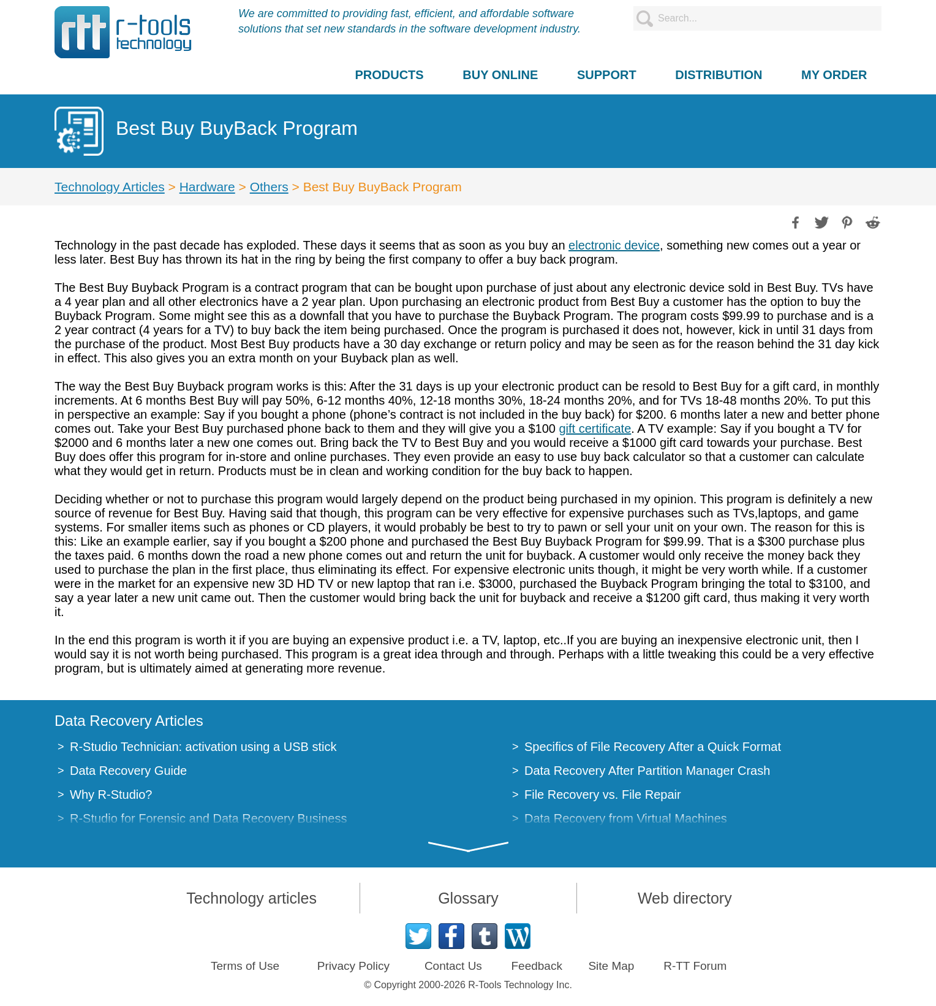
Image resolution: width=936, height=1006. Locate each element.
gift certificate (595, 428)
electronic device (614, 245)
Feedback (536, 965)
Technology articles (251, 898)
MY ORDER (834, 75)
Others (269, 187)
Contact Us (453, 965)
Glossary (468, 898)
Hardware (207, 187)
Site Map (611, 965)
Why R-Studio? (111, 794)
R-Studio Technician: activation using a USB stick (203, 746)
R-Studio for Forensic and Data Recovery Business (208, 818)
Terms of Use (245, 965)
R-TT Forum (695, 965)
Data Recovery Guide (128, 770)
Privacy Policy (353, 965)
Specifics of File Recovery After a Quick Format (652, 746)
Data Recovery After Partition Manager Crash (647, 770)
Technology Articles (110, 187)
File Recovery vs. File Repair (602, 794)
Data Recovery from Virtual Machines (625, 818)
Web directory (685, 898)
